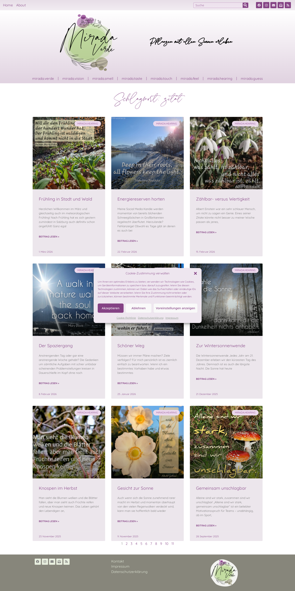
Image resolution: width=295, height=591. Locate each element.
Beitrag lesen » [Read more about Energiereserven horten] (127, 240)
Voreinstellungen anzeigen (175, 308)
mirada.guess (252, 78)
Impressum (171, 317)
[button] (195, 273)
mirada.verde (43, 78)
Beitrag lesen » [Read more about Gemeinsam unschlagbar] (206, 525)
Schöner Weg (130, 345)
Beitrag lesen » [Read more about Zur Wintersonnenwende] (206, 378)
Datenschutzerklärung (150, 317)
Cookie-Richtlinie (126, 317)
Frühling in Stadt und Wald (65, 199)
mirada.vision (73, 78)
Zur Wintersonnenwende (220, 345)
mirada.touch (161, 78)
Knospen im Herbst (58, 488)
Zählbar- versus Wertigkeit (223, 199)
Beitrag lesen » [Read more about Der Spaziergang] (49, 383)
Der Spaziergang (56, 345)
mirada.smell (102, 78)
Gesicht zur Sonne (135, 488)
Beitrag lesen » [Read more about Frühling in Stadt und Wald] (49, 236)
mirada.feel (190, 78)
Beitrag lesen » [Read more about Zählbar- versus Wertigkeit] (206, 232)
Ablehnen (139, 308)
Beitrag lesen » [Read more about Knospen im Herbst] (49, 521)
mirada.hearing (219, 78)
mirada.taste (132, 78)
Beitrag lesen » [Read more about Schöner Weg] (127, 383)
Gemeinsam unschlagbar (221, 488)
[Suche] (245, 5)
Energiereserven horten (141, 199)
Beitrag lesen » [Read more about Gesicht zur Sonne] (127, 521)
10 (166, 543)
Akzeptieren (110, 308)
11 (172, 543)
